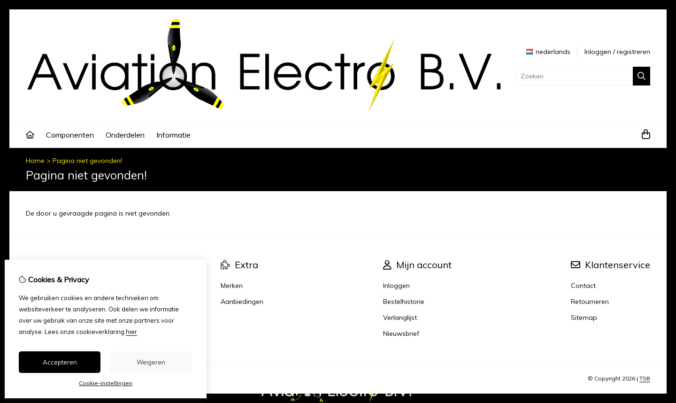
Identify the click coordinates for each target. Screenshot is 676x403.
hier (131, 331)
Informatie (173, 135)
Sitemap (584, 317)
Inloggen (597, 51)
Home (35, 160)
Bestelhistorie (403, 301)
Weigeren (151, 362)
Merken (232, 285)
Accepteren (60, 362)
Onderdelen (125, 135)
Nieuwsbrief (401, 333)
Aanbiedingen (242, 301)
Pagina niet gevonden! (87, 160)
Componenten (70, 135)
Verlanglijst (400, 317)
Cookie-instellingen (105, 383)
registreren (633, 51)
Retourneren (590, 301)
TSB (644, 378)
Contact (583, 285)
